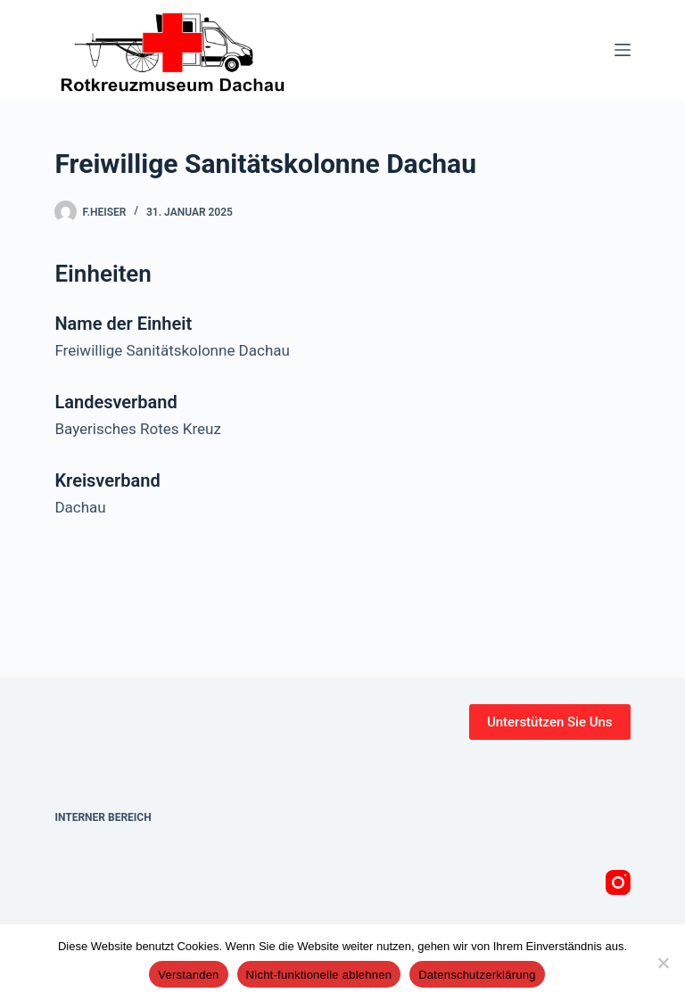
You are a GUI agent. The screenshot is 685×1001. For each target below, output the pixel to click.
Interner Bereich (102, 817)
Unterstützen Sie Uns (550, 722)
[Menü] (623, 50)
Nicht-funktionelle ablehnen (319, 974)
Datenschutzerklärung (476, 974)
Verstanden (188, 974)
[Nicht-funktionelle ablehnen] (663, 963)
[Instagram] (618, 882)
